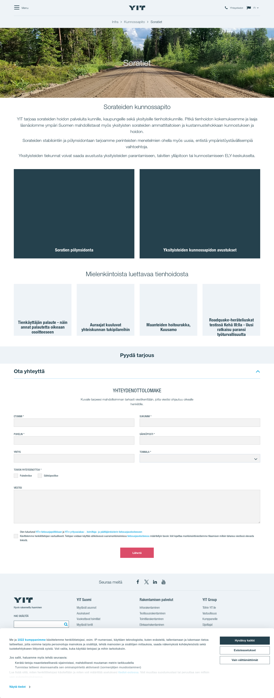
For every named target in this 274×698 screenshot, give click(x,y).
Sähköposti (146, 434)
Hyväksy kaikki (245, 640)
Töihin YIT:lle (209, 608)
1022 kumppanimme (32, 639)
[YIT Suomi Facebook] (138, 582)
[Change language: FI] (253, 8)
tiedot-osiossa (128, 672)
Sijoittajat (207, 625)
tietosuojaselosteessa (138, 536)
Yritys (17, 452)
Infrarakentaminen (150, 608)
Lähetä (137, 553)
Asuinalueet (83, 613)
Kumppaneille (210, 619)
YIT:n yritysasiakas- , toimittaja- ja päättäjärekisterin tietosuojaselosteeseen (104, 531)
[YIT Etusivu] (137, 8)
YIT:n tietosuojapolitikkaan (49, 531)
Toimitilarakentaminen (152, 619)
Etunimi (18, 416)
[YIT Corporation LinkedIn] (155, 582)
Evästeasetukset (245, 650)
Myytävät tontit (85, 625)
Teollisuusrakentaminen (152, 613)
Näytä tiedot (17, 686)
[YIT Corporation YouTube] (163, 582)
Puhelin (18, 434)
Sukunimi (145, 416)
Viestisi (18, 487)
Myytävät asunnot (86, 608)
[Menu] (21, 7)
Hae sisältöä (21, 616)
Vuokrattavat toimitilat (88, 619)
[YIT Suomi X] (146, 582)
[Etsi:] (65, 624)
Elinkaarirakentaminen (152, 625)
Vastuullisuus (210, 613)
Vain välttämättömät (245, 660)
